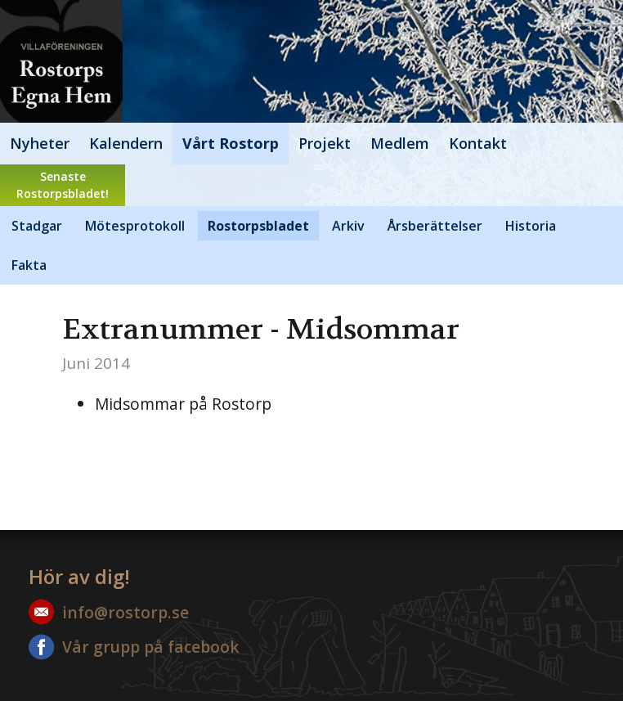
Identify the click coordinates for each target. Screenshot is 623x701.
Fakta (29, 265)
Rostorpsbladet (258, 226)
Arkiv (348, 226)
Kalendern (126, 143)
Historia (530, 226)
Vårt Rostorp (230, 143)
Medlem (399, 143)
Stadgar (36, 226)
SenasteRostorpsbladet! (62, 185)
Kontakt (478, 143)
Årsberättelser (435, 226)
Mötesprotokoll (135, 226)
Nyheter (39, 143)
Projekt (324, 143)
